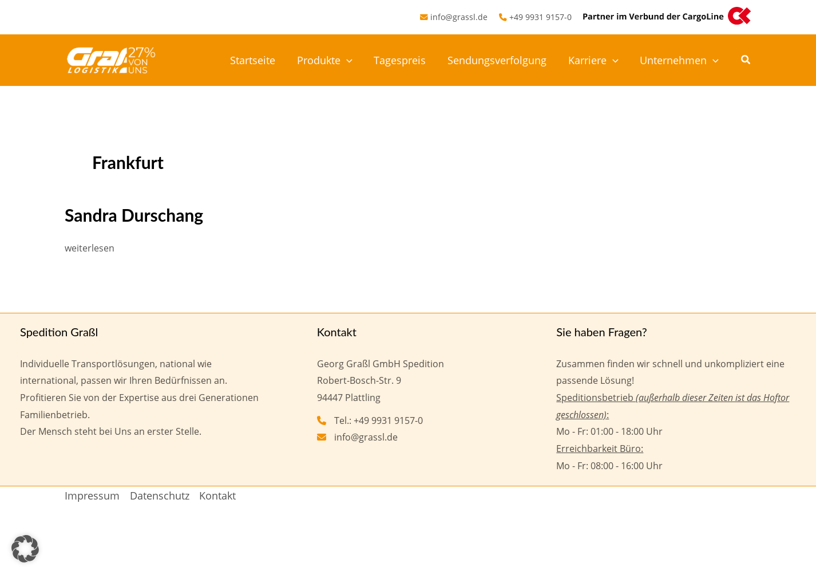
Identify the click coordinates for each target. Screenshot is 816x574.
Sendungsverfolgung (499, 60)
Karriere (594, 60)
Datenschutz (159, 495)
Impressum (92, 495)
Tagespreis (403, 60)
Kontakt (217, 495)
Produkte (328, 60)
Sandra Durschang (134, 215)
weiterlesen (89, 248)
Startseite (257, 60)
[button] (746, 61)
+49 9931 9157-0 (540, 16)
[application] (350, 60)
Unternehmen (679, 60)
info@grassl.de (459, 16)
